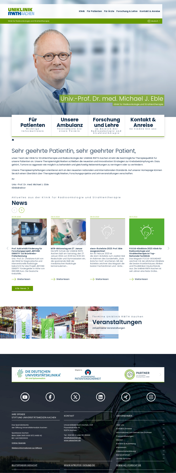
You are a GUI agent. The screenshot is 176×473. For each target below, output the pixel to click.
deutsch (153, 21)
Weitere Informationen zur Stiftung (27, 448)
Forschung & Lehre (127, 11)
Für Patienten (94, 11)
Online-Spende (19, 443)
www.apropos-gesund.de (79, 465)
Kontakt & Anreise (150, 11)
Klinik (82, 11)
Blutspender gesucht (24, 465)
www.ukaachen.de (72, 440)
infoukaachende (72, 438)
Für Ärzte (109, 11)
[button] (7, 248)
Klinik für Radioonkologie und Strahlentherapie (28, 21)
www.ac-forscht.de (128, 465)
